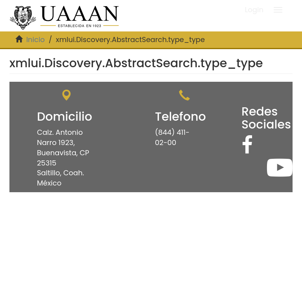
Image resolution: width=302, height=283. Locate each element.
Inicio (35, 39)
